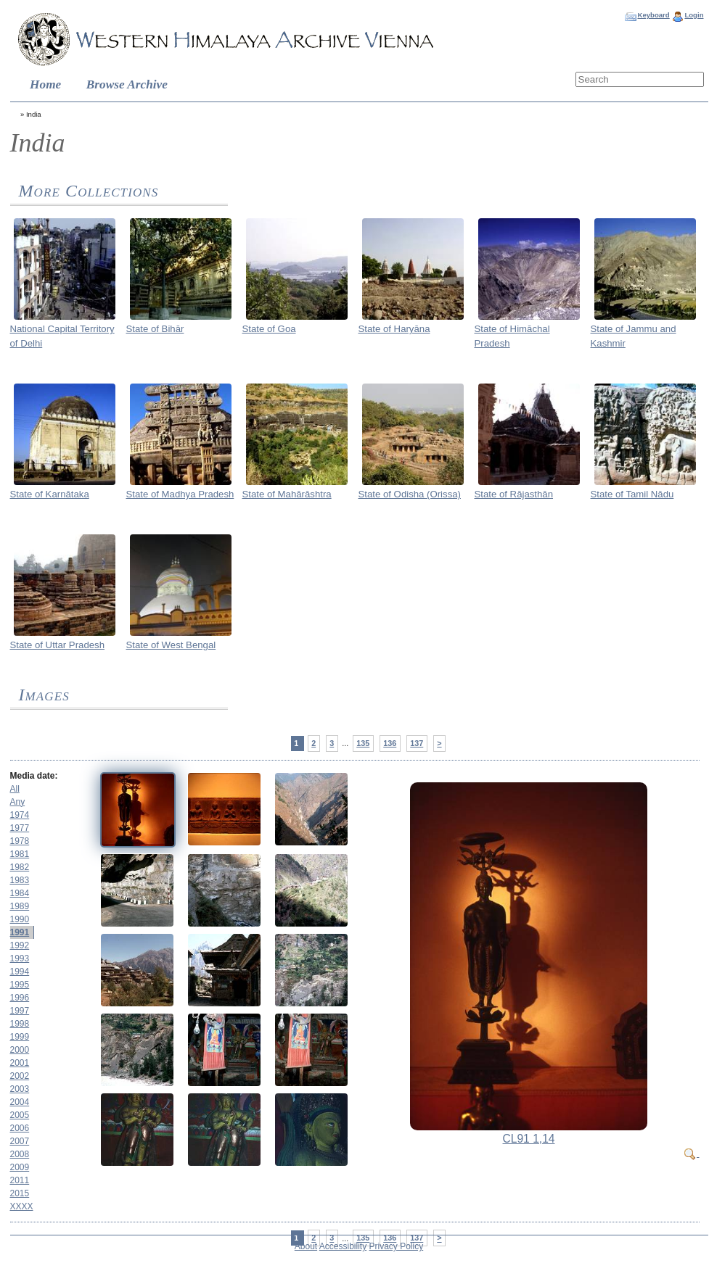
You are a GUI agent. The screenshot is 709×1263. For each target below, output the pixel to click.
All (15, 789)
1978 (20, 841)
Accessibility (342, 1246)
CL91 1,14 (529, 1138)
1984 (20, 893)
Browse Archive (127, 84)
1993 (20, 958)
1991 (20, 932)
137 (416, 743)
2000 (20, 1050)
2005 (20, 1115)
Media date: (34, 776)
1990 (20, 919)
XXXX (21, 1206)
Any (17, 802)
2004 (20, 1102)
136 (389, 743)
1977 (20, 828)
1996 (20, 998)
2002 (20, 1076)
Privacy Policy (396, 1246)
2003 (20, 1089)
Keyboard (653, 15)
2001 (20, 1063)
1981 (20, 854)
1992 (20, 945)
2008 (20, 1154)
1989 (20, 906)
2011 (20, 1180)
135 (362, 743)
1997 (20, 1011)
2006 (20, 1128)
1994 (20, 971)
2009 (20, 1167)
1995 (20, 985)
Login (693, 15)
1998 (20, 1024)
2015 (20, 1193)
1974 (20, 815)
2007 (20, 1141)
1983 (20, 880)
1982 (20, 867)
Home (45, 84)
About (306, 1246)
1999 (20, 1037)
